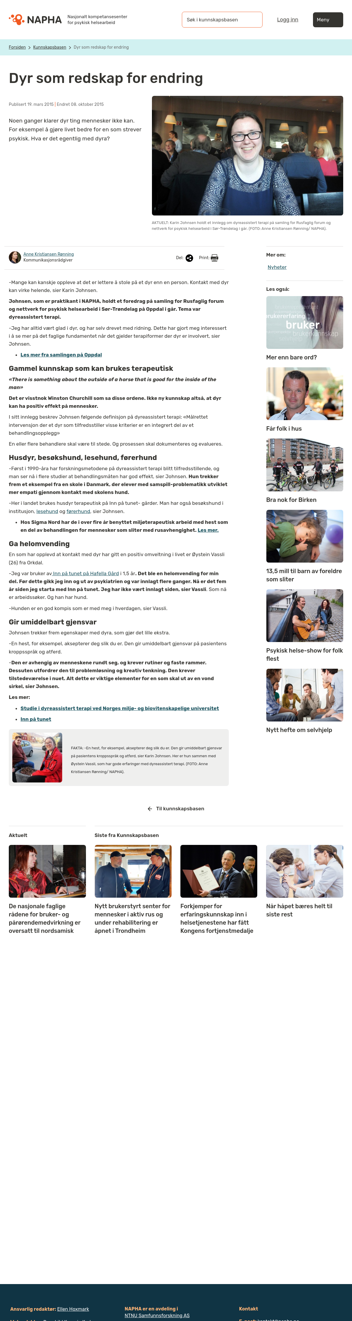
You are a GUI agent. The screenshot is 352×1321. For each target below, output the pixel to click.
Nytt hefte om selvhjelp (299, 729)
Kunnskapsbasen (49, 47)
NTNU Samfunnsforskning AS (157, 1315)
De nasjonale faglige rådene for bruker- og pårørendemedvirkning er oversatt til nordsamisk (44, 918)
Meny (328, 19)
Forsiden (17, 47)
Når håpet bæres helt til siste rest (299, 910)
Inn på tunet (36, 719)
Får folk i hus (284, 428)
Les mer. (208, 530)
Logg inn (287, 19)
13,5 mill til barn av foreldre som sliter (304, 575)
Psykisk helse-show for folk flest (304, 654)
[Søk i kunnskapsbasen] (216, 19)
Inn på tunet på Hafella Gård (85, 573)
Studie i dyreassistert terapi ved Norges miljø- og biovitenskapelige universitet (120, 708)
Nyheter (277, 267)
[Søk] (252, 19)
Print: (208, 258)
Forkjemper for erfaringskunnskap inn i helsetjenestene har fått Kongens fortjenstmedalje (216, 918)
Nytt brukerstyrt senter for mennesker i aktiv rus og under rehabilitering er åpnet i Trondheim (132, 918)
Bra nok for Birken (291, 499)
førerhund (78, 511)
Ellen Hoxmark (73, 1309)
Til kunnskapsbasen (176, 808)
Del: (185, 258)
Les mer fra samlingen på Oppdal (61, 355)
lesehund (47, 511)
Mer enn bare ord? (291, 357)
